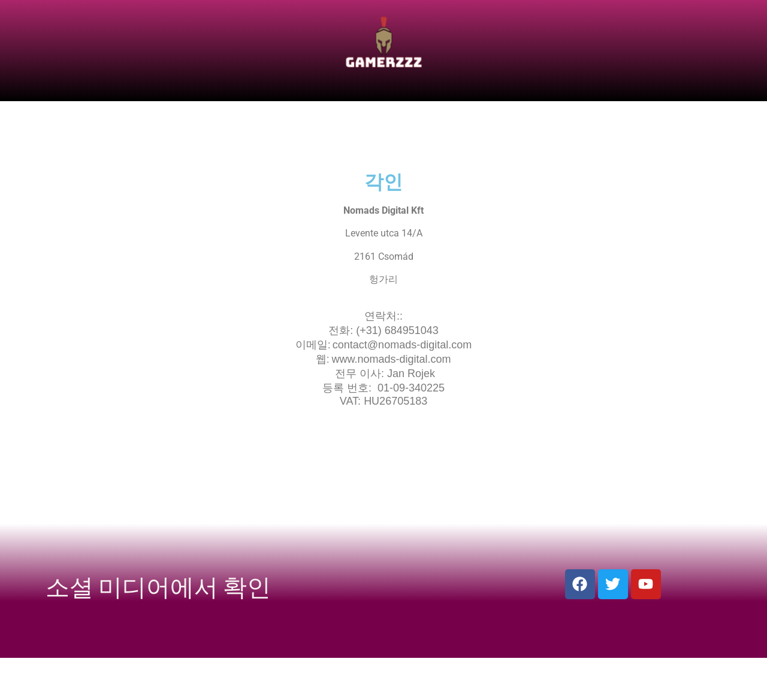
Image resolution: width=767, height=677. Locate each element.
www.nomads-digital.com (391, 359)
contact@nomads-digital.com (402, 345)
